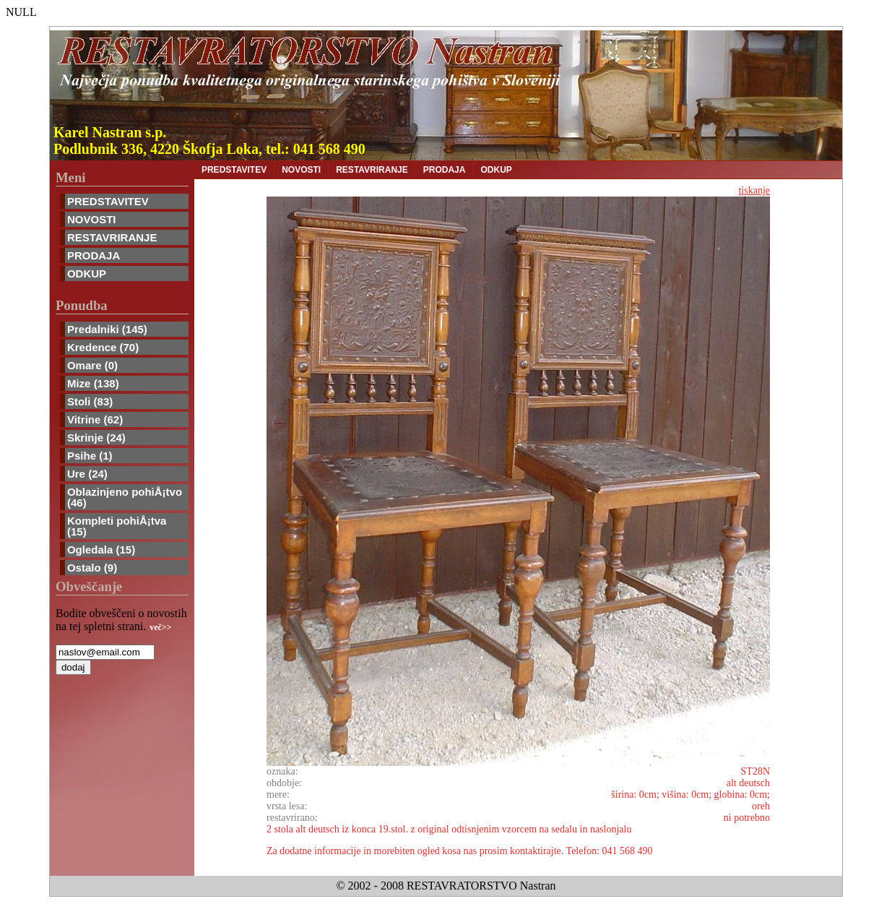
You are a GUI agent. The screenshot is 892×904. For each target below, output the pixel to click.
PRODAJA (93, 255)
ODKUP (86, 273)
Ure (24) (87, 474)
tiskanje (754, 190)
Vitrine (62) (95, 419)
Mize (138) (93, 383)
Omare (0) (92, 365)
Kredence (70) (103, 347)
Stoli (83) (90, 401)
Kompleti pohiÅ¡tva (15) (117, 526)
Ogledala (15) (101, 549)
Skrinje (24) (96, 437)
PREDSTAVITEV (108, 201)
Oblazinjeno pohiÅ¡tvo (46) (124, 497)
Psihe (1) (90, 455)
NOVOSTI (91, 219)
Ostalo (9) (92, 567)
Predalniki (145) (107, 329)
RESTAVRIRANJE (112, 237)
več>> (160, 627)
